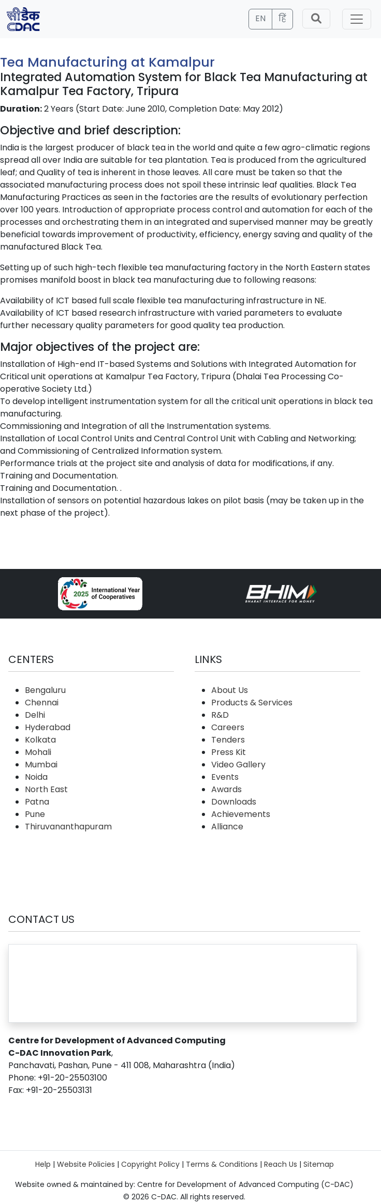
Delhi (35, 715)
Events (225, 777)
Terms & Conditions (222, 1164)
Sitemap (318, 1164)
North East (46, 789)
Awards (226, 789)
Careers (227, 727)
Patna (37, 802)
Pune (35, 814)
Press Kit (228, 752)
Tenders (228, 740)
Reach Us (280, 1164)
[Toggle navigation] (356, 19)
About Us (229, 690)
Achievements (240, 814)
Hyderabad (47, 727)
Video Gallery (238, 764)
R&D (220, 715)
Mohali (38, 752)
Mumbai (41, 764)
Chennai (41, 702)
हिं (282, 18)
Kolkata (40, 740)
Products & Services (251, 702)
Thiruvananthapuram (68, 826)
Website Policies (86, 1164)
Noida (36, 777)
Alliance (227, 826)
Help (43, 1164)
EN (260, 18)
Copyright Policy (150, 1164)
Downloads (233, 802)
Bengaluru (45, 690)
